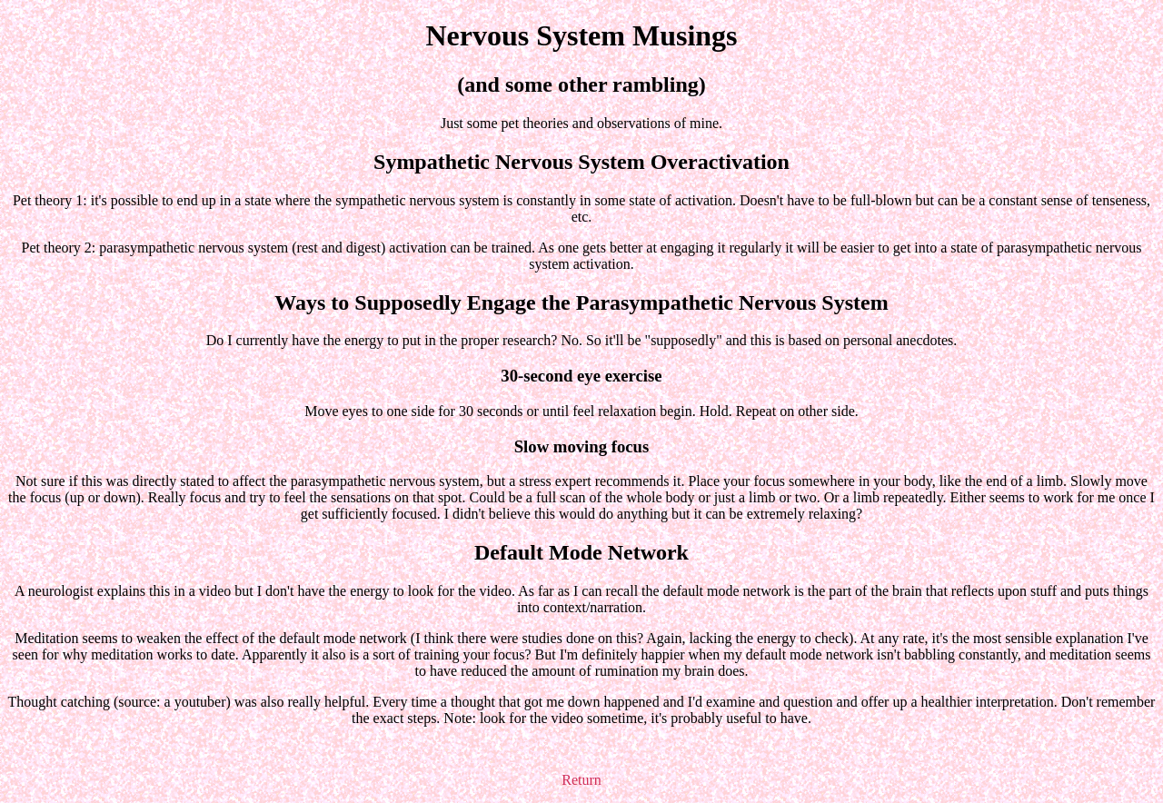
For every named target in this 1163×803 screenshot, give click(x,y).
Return (581, 780)
